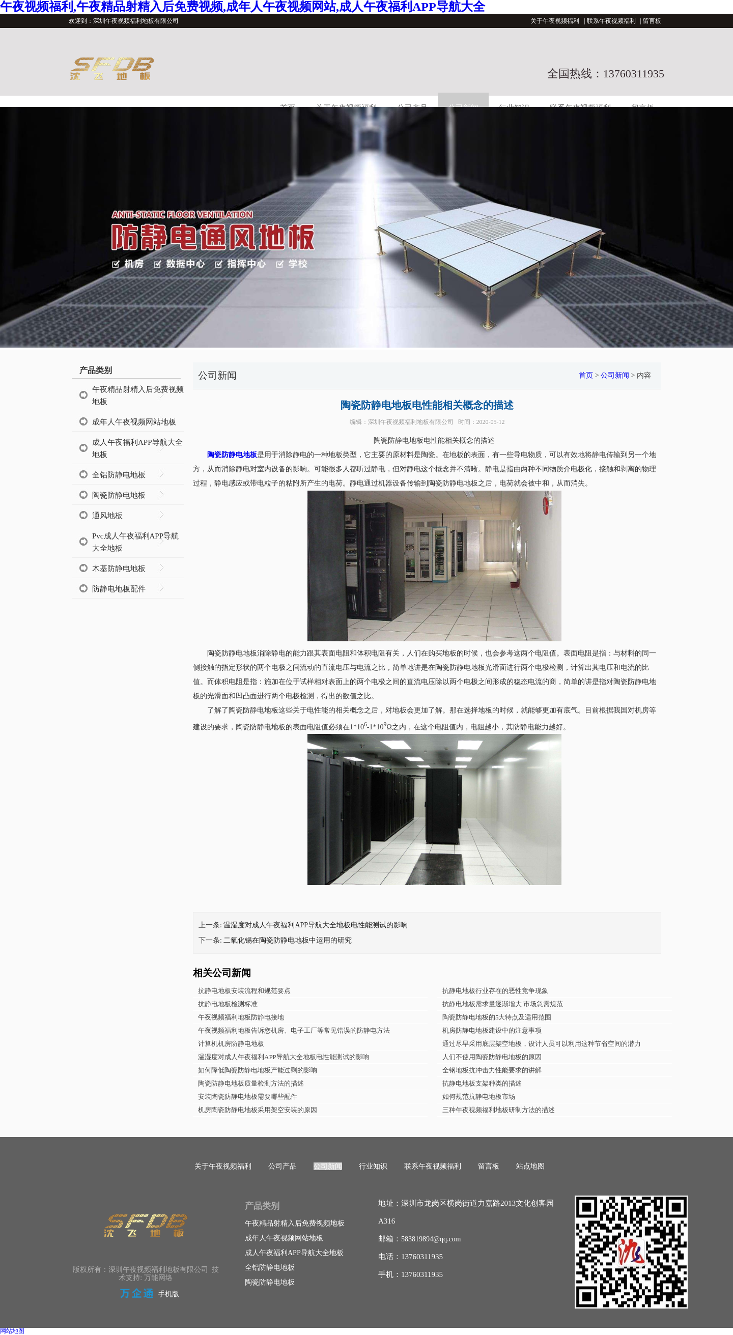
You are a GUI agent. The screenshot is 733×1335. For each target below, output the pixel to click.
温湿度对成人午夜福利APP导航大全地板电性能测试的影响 (315, 925)
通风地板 (107, 516)
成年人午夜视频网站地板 (134, 422)
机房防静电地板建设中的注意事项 (492, 1030)
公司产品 (282, 1166)
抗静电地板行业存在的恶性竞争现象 (495, 991)
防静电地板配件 (119, 589)
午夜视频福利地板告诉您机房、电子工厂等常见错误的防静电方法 (294, 1030)
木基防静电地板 (119, 568)
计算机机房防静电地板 (231, 1043)
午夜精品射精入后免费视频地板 (138, 395)
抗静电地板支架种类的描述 (482, 1083)
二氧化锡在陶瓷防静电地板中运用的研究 (287, 940)
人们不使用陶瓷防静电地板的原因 (492, 1057)
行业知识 (373, 1166)
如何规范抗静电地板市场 (478, 1096)
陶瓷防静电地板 (119, 495)
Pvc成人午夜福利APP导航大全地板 (135, 542)
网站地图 (12, 1330)
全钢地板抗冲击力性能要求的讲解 (492, 1070)
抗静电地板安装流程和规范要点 (244, 991)
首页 (586, 375)
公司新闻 (615, 375)
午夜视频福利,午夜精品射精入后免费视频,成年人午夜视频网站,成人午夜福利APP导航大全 (242, 6)
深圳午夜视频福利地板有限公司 (411, 421)
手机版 (168, 1294)
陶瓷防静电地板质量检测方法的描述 (251, 1083)
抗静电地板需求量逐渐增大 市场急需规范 (502, 1004)
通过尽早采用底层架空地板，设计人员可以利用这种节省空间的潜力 (541, 1043)
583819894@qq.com (431, 1239)
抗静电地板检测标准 (228, 1004)
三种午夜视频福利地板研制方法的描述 (498, 1110)
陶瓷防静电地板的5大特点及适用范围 (497, 1017)
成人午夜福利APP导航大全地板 (137, 448)
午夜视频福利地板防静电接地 (241, 1017)
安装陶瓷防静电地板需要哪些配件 (247, 1096)
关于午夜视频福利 (554, 20)
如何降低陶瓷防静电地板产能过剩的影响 (257, 1070)
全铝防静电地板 (119, 475)
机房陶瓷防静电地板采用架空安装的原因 (257, 1110)
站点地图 (530, 1166)
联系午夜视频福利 (611, 20)
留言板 (652, 20)
